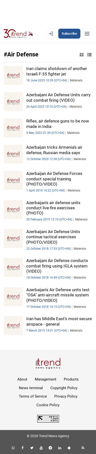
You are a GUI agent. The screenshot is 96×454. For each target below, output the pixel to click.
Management (45, 379)
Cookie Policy (48, 405)
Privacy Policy (65, 396)
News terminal (31, 388)
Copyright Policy (63, 388)
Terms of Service (33, 396)
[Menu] (87, 34)
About (22, 379)
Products (71, 379)
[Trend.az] (18, 33)
